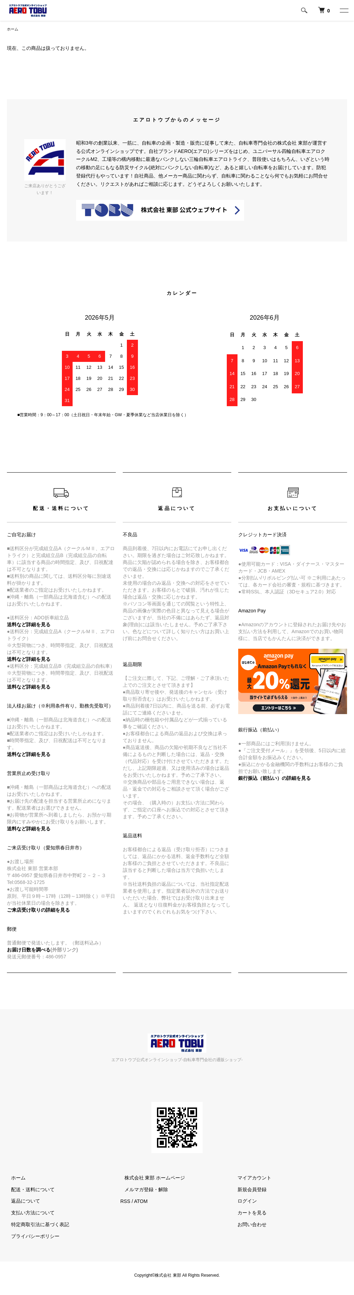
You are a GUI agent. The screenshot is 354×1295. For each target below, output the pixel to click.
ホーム (13, 29)
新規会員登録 (248, 1190)
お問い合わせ (248, 1225)
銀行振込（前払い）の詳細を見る (274, 779)
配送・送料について (28, 1190)
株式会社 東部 (168, 1276)
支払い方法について (28, 1213)
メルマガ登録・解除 (142, 1190)
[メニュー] (343, 10)
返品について (21, 1201)
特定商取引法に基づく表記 (36, 1225)
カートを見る (248, 1213)
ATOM (141, 1201)
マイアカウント (251, 1178)
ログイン (243, 1201)
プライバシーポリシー (31, 1237)
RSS (125, 1201)
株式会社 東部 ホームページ (150, 1178)
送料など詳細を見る (28, 755)
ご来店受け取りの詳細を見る (38, 910)
